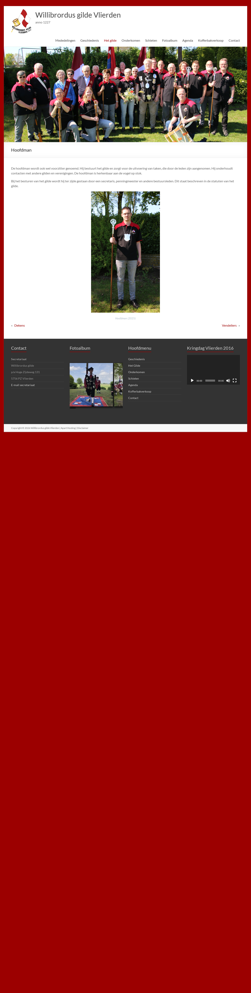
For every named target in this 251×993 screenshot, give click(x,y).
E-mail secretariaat (23, 385)
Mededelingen (65, 40)
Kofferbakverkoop (211, 40)
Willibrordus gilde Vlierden (78, 14)
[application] (213, 370)
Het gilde (110, 40)
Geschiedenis (89, 40)
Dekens (19, 325)
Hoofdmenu (139, 348)
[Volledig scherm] (235, 381)
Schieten (151, 40)
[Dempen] (228, 381)
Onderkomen (131, 40)
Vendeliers (229, 325)
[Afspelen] (192, 381)
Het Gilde (134, 365)
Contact (234, 40)
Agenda (187, 40)
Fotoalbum (169, 40)
